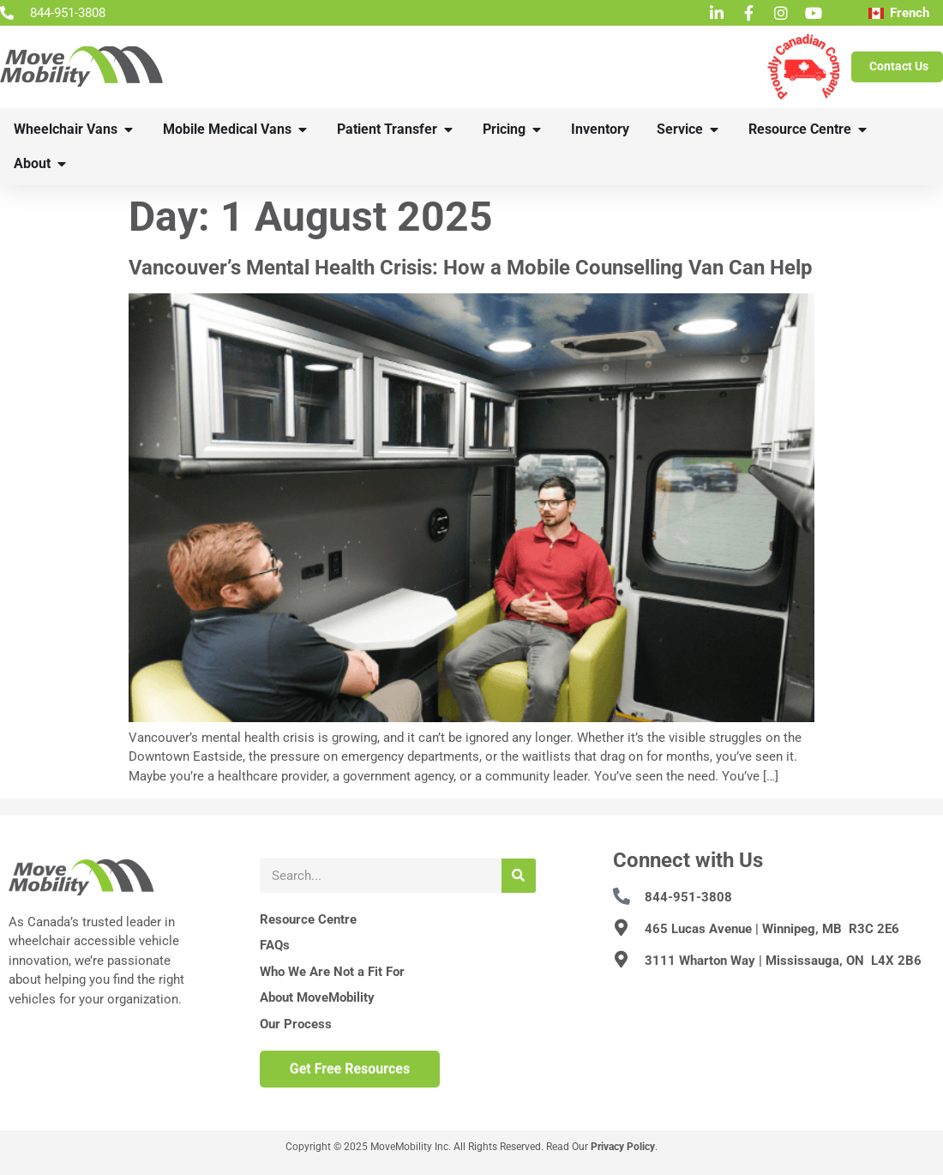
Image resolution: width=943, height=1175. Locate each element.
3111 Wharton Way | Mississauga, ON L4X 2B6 (783, 960)
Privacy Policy (623, 1147)
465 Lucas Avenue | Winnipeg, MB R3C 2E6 (772, 929)
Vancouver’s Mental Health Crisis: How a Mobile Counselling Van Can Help (471, 268)
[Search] (519, 876)
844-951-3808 (688, 897)
